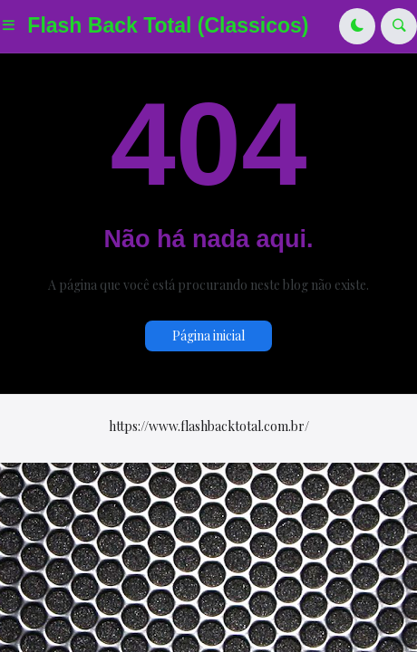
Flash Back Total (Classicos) (167, 25)
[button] (13, 26)
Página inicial (208, 335)
